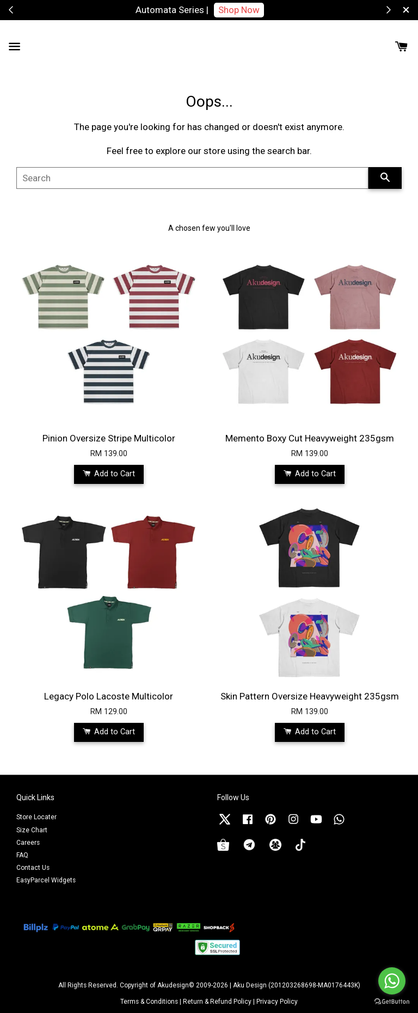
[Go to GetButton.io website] (391, 1001)
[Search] (192, 178)
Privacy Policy (277, 1001)
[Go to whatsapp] (391, 980)
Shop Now (239, 9)
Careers (28, 842)
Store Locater (36, 817)
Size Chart (31, 830)
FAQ (22, 855)
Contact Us (33, 867)
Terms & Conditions (149, 1001)
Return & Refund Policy (217, 1001)
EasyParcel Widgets (46, 880)
